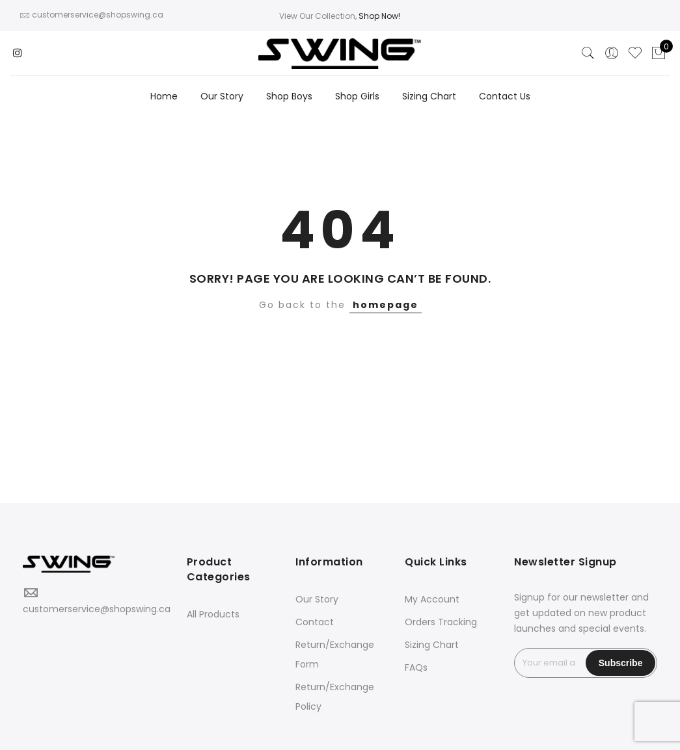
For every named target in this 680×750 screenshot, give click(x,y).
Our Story (221, 96)
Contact (314, 621)
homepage (385, 304)
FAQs (416, 667)
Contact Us (504, 96)
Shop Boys (289, 96)
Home (164, 96)
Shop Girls (357, 96)
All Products (213, 614)
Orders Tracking (441, 621)
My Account (432, 599)
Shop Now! (379, 15)
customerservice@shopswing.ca (96, 608)
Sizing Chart (429, 96)
